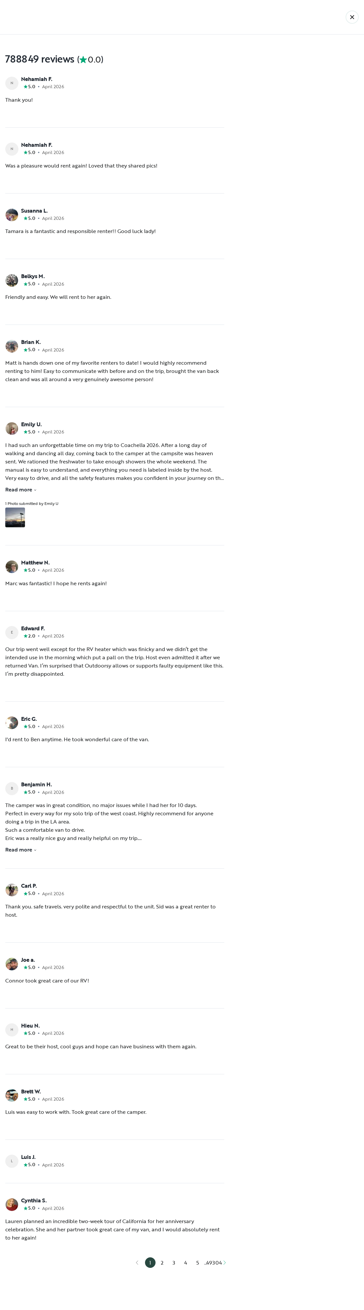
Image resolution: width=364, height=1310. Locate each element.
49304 (214, 1263)
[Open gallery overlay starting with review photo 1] (15, 517)
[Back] (352, 17)
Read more (21, 489)
